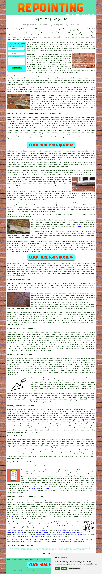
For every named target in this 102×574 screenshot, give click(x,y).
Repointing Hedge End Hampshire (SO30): (23, 29)
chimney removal (42, 532)
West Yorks (44, 539)
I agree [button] (57, 568)
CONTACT (83, 14)
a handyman (33, 536)
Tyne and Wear (87, 539)
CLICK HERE (20, 276)
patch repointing (75, 394)
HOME (67, 14)
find (13, 500)
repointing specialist (55, 182)
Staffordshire (38, 542)
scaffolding (77, 226)
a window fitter (25, 528)
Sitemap (8, 559)
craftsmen (40, 524)
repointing (11, 39)
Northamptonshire (58, 539)
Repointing (11, 117)
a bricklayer (63, 530)
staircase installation (70, 532)
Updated (32, 559)
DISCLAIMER (90, 14)
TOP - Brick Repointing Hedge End (20, 545)
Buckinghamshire (31, 539)
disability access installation (49, 534)
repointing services (15, 492)
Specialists (25, 559)
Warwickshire (73, 539)
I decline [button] (64, 568)
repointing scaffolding (40, 488)
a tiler (14, 536)
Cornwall (54, 542)
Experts (37, 559)
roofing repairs (13, 530)
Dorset (47, 542)
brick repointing (30, 89)
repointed (38, 139)
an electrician (81, 534)
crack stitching (36, 344)
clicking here (12, 516)
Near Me (43, 559)
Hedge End (47, 263)
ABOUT (77, 14)
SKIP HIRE (20, 534)
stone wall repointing (60, 474)
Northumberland (13, 542)
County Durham (25, 542)
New (20, 559)
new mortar (88, 195)
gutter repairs (39, 530)
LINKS (72, 14)
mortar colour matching (83, 439)
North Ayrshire (78, 542)
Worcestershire (65, 542)
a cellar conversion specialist (57, 528)
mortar (82, 46)
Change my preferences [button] (74, 568)
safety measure (41, 157)
